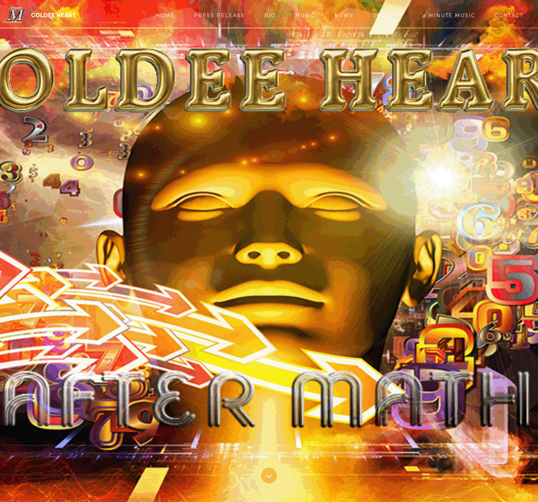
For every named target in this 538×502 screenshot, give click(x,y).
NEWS (344, 15)
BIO (270, 15)
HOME (165, 15)
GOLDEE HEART (53, 15)
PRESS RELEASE (219, 15)
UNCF (381, 15)
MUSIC (305, 15)
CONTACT (508, 15)
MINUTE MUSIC (451, 15)
